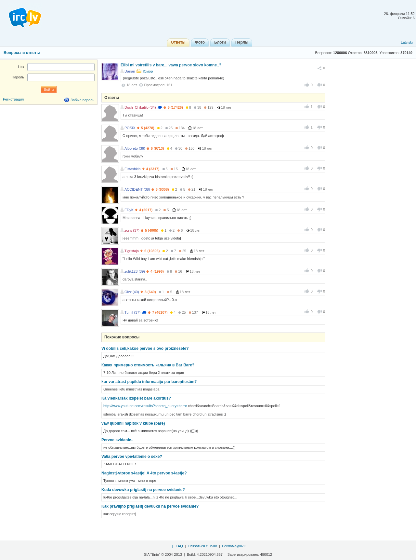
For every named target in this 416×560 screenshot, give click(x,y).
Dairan (129, 71)
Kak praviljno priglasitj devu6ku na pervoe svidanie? (150, 506)
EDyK (129, 210)
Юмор (148, 71)
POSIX (130, 128)
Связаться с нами (202, 546)
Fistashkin (132, 169)
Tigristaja (131, 251)
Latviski (407, 42)
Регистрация (13, 99)
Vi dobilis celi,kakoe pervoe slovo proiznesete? (145, 348)
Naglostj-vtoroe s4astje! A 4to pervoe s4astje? (144, 473)
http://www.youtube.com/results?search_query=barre (145, 406)
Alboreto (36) (134, 148)
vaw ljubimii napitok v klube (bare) (133, 423)
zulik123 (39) (134, 271)
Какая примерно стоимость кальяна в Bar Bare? (147, 365)
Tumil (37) (132, 312)
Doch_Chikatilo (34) (140, 107)
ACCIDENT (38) (137, 189)
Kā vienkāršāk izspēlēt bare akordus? (136, 398)
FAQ (179, 546)
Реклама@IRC (234, 546)
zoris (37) (131, 230)
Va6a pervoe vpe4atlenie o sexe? (131, 456)
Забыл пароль (82, 100)
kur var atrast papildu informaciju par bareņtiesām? (149, 381)
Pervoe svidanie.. (117, 440)
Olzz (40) (131, 292)
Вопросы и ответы (22, 52)
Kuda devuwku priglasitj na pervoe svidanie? (143, 489)
